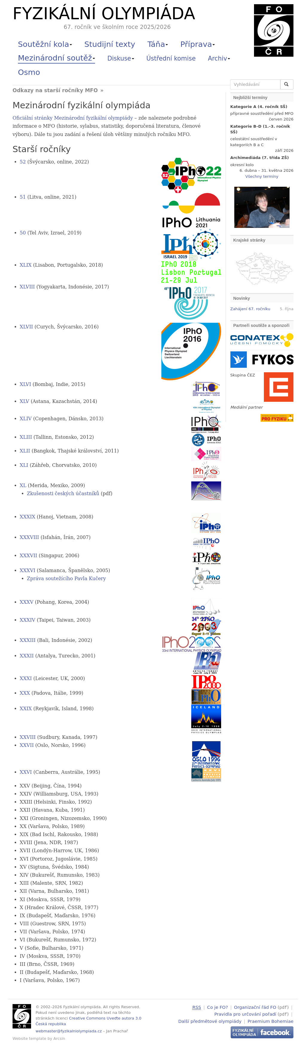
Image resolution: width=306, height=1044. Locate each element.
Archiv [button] (219, 58)
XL (23, 485)
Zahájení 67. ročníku (250, 309)
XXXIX (27, 517)
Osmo (29, 72)
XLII (25, 451)
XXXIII (28, 640)
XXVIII (28, 737)
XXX (25, 693)
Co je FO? (217, 1007)
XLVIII (27, 287)
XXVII (27, 745)
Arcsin (59, 1038)
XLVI (25, 384)
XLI (24, 465)
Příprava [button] (197, 44)
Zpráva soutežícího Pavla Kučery (66, 578)
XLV (24, 401)
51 (23, 197)
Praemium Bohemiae (270, 1020)
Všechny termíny (261, 176)
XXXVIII (29, 537)
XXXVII (28, 555)
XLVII (26, 327)
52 (23, 162)
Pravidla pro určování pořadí (245, 1013)
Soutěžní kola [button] (45, 44)
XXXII (27, 656)
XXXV (26, 602)
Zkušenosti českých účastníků (63, 493)
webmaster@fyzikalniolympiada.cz (69, 1031)
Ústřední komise (171, 58)
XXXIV (27, 620)
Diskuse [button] (120, 58)
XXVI (26, 772)
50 (23, 233)
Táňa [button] (157, 44)
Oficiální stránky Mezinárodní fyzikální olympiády (73, 118)
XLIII (26, 437)
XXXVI (27, 570)
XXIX (26, 708)
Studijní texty (109, 44)
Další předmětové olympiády (210, 1020)
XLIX (26, 265)
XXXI (26, 678)
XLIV (26, 418)
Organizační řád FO (255, 1007)
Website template (29, 1038)
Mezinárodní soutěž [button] (56, 57)
